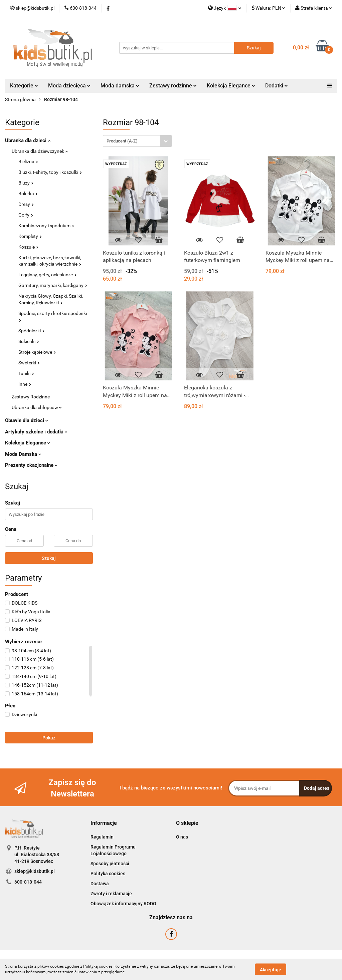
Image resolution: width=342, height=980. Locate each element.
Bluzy (25, 183)
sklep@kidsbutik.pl (34, 871)
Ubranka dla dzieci (27, 140)
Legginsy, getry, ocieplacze (47, 274)
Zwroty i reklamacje (111, 893)
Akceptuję (270, 969)
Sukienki (28, 341)
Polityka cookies (108, 873)
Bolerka (28, 193)
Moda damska (120, 85)
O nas (182, 837)
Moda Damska (23, 454)
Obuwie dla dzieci (26, 420)
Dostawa (100, 883)
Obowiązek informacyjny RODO (123, 903)
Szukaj (49, 558)
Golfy (25, 215)
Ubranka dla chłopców (37, 407)
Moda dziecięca (69, 85)
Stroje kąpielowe (37, 352)
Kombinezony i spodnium (46, 225)
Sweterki (29, 362)
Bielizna (28, 161)
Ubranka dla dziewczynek (40, 151)
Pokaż (48, 737)
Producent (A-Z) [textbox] (122, 140)
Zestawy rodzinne (173, 85)
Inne (24, 384)
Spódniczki (31, 330)
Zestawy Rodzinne (31, 396)
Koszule (28, 247)
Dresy (26, 204)
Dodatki (276, 85)
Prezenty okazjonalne (31, 465)
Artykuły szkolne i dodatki (36, 432)
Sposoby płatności (110, 863)
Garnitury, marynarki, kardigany (52, 285)
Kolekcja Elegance (231, 85)
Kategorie (24, 85)
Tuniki (26, 373)
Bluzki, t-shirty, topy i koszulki (50, 172)
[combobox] (137, 141)
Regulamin (102, 837)
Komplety (30, 236)
